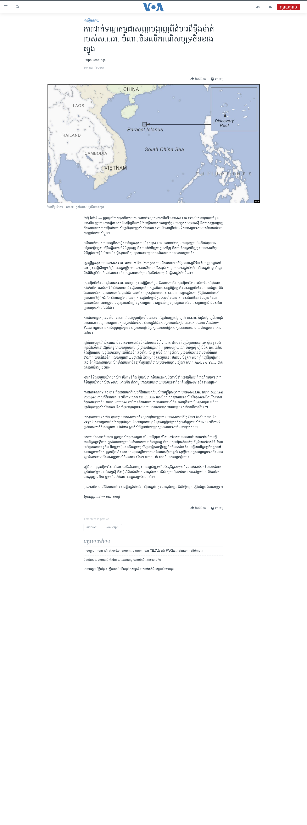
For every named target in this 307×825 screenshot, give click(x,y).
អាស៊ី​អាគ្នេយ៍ (91, 20)
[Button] (198, 79)
